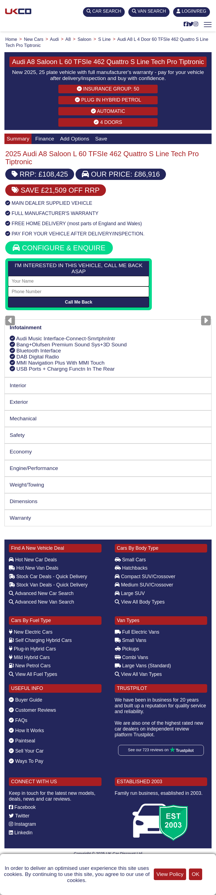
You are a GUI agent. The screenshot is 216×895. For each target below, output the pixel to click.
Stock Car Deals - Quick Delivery (48, 576)
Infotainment (25, 327)
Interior (18, 385)
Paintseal (22, 740)
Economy (21, 452)
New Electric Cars (31, 632)
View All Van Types (138, 674)
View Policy (170, 874)
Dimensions (23, 501)
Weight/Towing (27, 485)
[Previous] (10, 320)
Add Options (74, 139)
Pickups (127, 649)
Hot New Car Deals (33, 559)
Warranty (20, 518)
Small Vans (131, 640)
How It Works (26, 730)
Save (101, 139)
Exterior (19, 402)
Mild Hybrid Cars (29, 657)
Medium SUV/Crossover (144, 585)
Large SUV (130, 593)
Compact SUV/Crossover (145, 576)
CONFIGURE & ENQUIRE (59, 248)
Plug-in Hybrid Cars (32, 649)
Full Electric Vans (137, 632)
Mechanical (23, 418)
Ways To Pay (26, 761)
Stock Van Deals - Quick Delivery (48, 585)
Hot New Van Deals (33, 568)
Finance (44, 139)
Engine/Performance (34, 468)
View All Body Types (140, 602)
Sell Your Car (26, 751)
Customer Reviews (32, 710)
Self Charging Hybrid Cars (40, 640)
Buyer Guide (25, 700)
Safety (17, 435)
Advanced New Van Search (41, 602)
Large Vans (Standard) (143, 665)
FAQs (18, 720)
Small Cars (130, 559)
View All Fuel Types (33, 674)
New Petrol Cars (30, 665)
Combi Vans (131, 657)
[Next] (206, 320)
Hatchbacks (131, 568)
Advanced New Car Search (41, 593)
